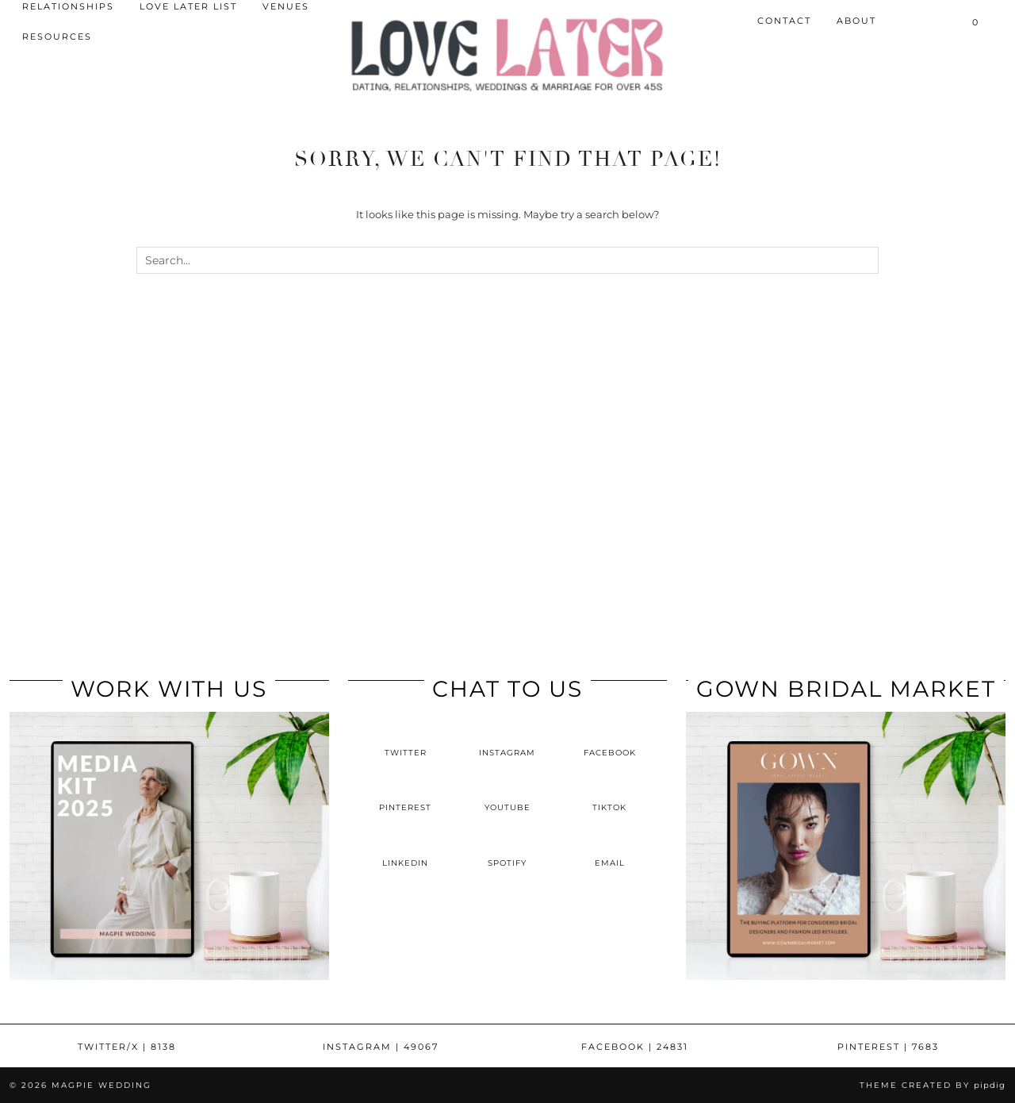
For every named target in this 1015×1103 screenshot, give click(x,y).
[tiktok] (609, 794)
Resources (57, 36)
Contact (784, 20)
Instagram (381, 1046)
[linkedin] (405, 850)
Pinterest (888, 1046)
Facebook (634, 1046)
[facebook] (609, 739)
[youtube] (508, 794)
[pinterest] (405, 794)
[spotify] (508, 850)
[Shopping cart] (975, 21)
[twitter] (405, 739)
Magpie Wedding (101, 1085)
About (856, 20)
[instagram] (508, 739)
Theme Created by (932, 1085)
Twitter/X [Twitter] (127, 1046)
